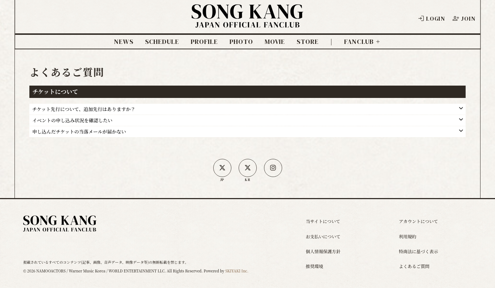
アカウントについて (418, 221)
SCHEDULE (162, 41)
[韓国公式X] (248, 168)
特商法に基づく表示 (418, 251)
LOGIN (431, 18)
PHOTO (241, 41)
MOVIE (275, 41)
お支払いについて (323, 236)
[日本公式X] (222, 168)
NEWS (123, 41)
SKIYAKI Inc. (236, 270)
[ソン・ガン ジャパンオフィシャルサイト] (248, 22)
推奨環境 (314, 266)
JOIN (463, 18)
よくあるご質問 (414, 266)
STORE (308, 41)
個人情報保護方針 (323, 251)
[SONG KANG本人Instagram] (273, 168)
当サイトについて (323, 221)
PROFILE (204, 41)
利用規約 (407, 236)
